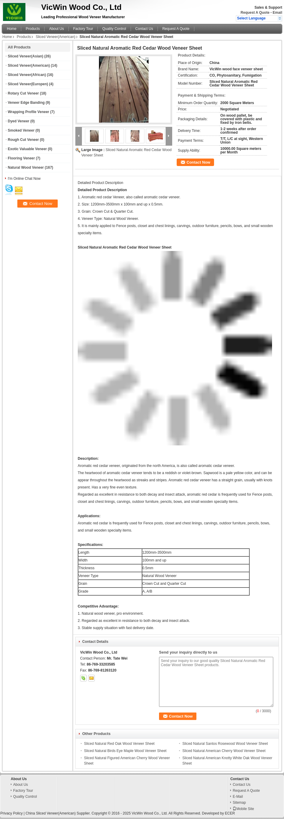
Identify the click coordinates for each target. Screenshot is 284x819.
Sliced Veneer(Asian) (25, 56)
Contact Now (198, 162)
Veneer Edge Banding (26, 103)
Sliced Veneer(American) (55, 37)
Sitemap (239, 802)
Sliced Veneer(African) (27, 75)
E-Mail (238, 796)
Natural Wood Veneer (26, 167)
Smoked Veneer (21, 130)
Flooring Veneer (21, 158)
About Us (56, 29)
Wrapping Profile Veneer (28, 112)
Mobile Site (243, 809)
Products (33, 29)
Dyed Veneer (18, 121)
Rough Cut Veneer (23, 140)
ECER (230, 813)
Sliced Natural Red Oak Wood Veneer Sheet (119, 744)
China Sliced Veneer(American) (50, 813)
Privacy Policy (11, 813)
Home (11, 29)
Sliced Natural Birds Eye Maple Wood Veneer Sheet (125, 751)
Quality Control (114, 29)
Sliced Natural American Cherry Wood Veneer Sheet (223, 751)
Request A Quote (255, 12)
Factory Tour (83, 29)
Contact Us (144, 29)
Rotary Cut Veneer (23, 93)
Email (277, 12)
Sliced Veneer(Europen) (28, 84)
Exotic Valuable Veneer (27, 149)
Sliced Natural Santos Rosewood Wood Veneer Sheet (225, 744)
